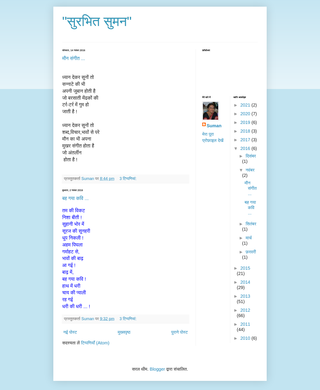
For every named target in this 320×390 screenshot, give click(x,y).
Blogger (157, 369)
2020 (245, 113)
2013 (245, 296)
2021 (245, 105)
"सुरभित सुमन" (97, 21)
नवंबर (250, 170)
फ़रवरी (251, 251)
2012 (245, 310)
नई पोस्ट (70, 332)
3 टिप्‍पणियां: (129, 178)
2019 (245, 122)
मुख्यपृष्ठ (124, 332)
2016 (245, 148)
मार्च (249, 237)
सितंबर (251, 223)
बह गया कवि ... (75, 198)
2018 (245, 131)
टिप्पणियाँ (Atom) (95, 342)
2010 (245, 338)
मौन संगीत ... (73, 58)
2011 (245, 324)
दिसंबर (251, 156)
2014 (245, 282)
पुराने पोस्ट (179, 332)
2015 (245, 268)
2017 (245, 139)
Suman (214, 125)
